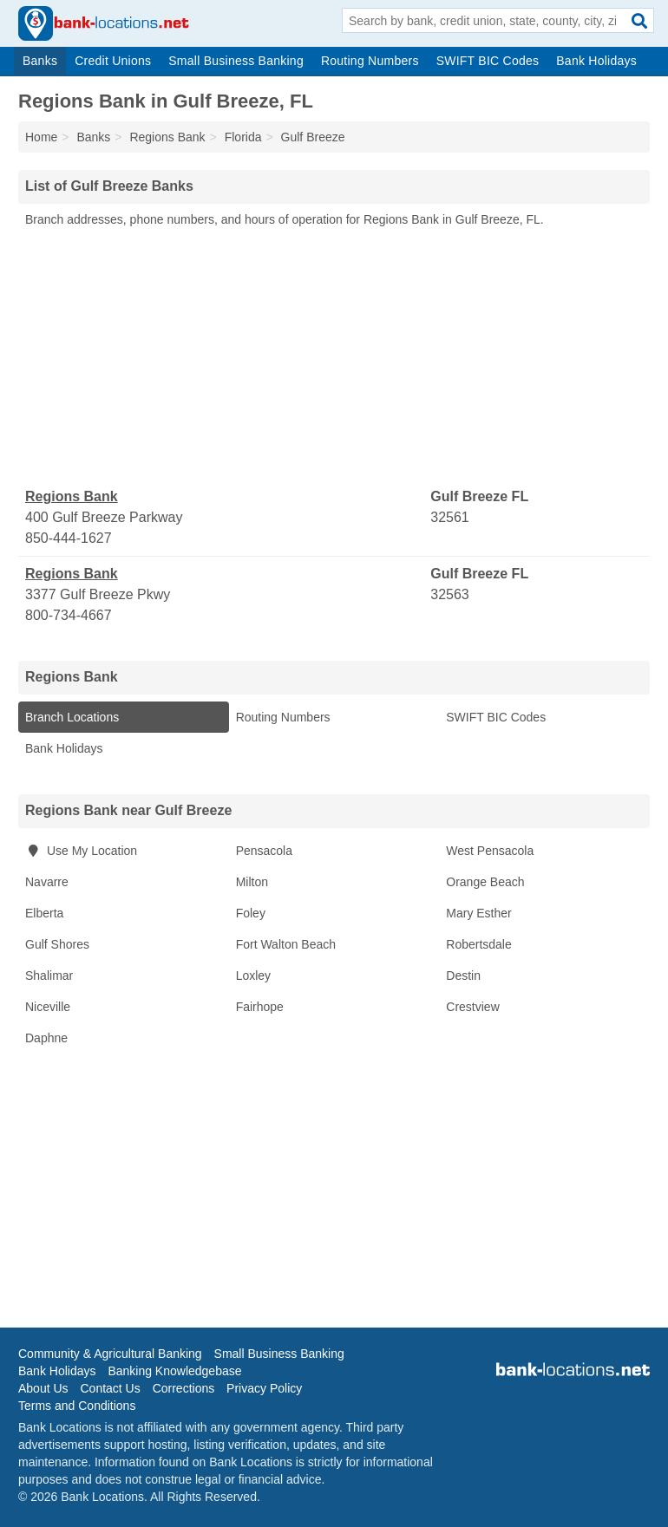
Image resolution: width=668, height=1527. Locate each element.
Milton (252, 882)
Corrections (184, 1388)
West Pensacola (490, 851)
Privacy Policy (264, 1388)
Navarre (47, 882)
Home (41, 137)
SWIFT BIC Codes (488, 61)
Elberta (44, 913)
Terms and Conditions (76, 1406)
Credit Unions (113, 61)
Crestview (472, 1007)
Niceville (47, 1007)
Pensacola (264, 851)
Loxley (253, 975)
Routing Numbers (370, 61)
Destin (463, 975)
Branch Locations (72, 717)
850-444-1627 (68, 538)
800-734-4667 (68, 615)
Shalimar (49, 975)
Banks (40, 61)
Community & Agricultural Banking (110, 1354)
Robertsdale (479, 944)
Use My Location (81, 851)
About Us (43, 1388)
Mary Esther (478, 913)
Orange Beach (485, 882)
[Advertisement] (334, 358)
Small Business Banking (236, 61)
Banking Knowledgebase (174, 1371)
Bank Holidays (596, 61)
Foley (250, 913)
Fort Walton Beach (286, 944)
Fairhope (260, 1007)
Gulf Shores (57, 944)
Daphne (46, 1038)
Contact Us (110, 1388)
